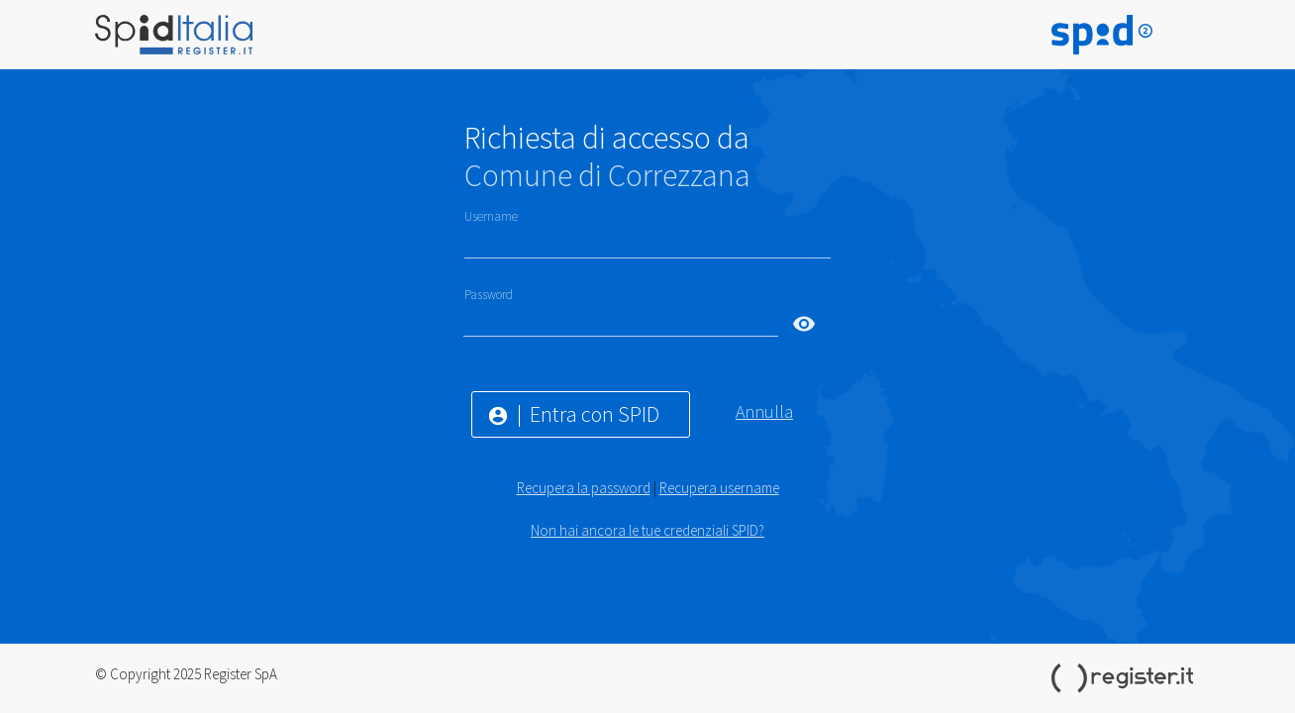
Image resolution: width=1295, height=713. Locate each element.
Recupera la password (583, 487)
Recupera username (719, 487)
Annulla (764, 411)
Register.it (1125, 678)
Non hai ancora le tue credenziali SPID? (647, 530)
